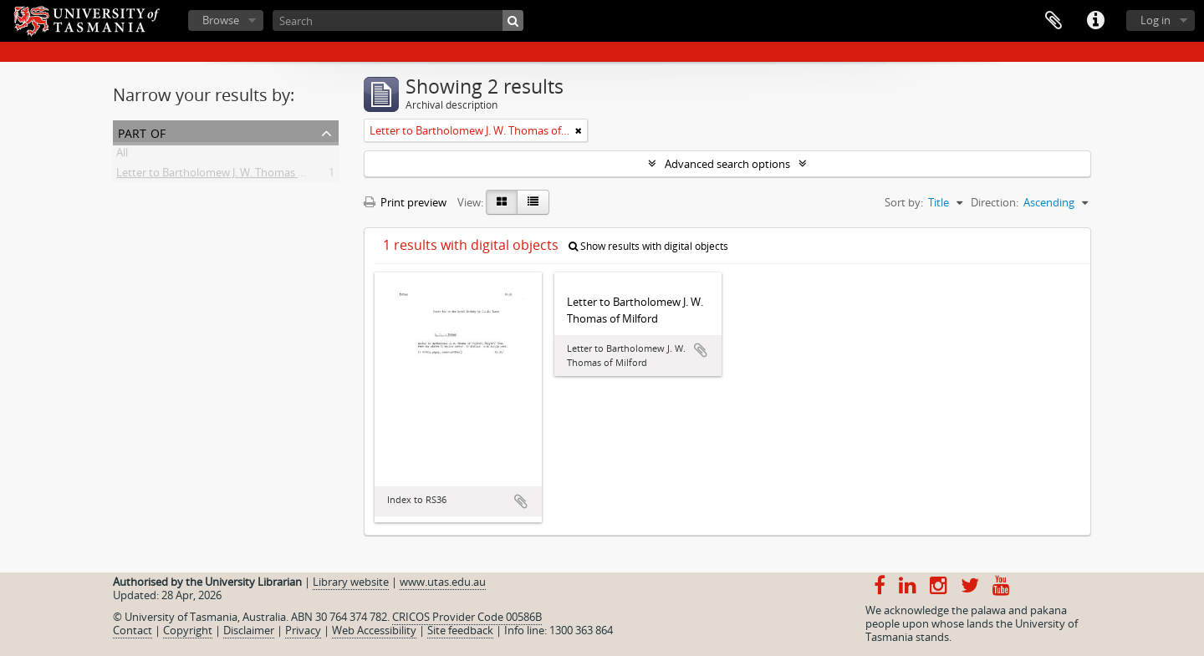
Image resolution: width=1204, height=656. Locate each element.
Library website (351, 581)
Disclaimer (248, 630)
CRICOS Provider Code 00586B (467, 616)
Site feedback (460, 630)
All (122, 155)
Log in (1155, 20)
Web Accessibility (374, 630)
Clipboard (1053, 21)
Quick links (1095, 21)
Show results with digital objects (648, 246)
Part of (142, 131)
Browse (220, 20)
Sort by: (904, 202)
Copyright (187, 630)
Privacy (303, 630)
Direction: (994, 202)
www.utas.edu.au (443, 581)
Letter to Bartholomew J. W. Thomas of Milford (231, 175)
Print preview (405, 202)
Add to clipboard (521, 501)
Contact (132, 630)
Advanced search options (727, 163)
